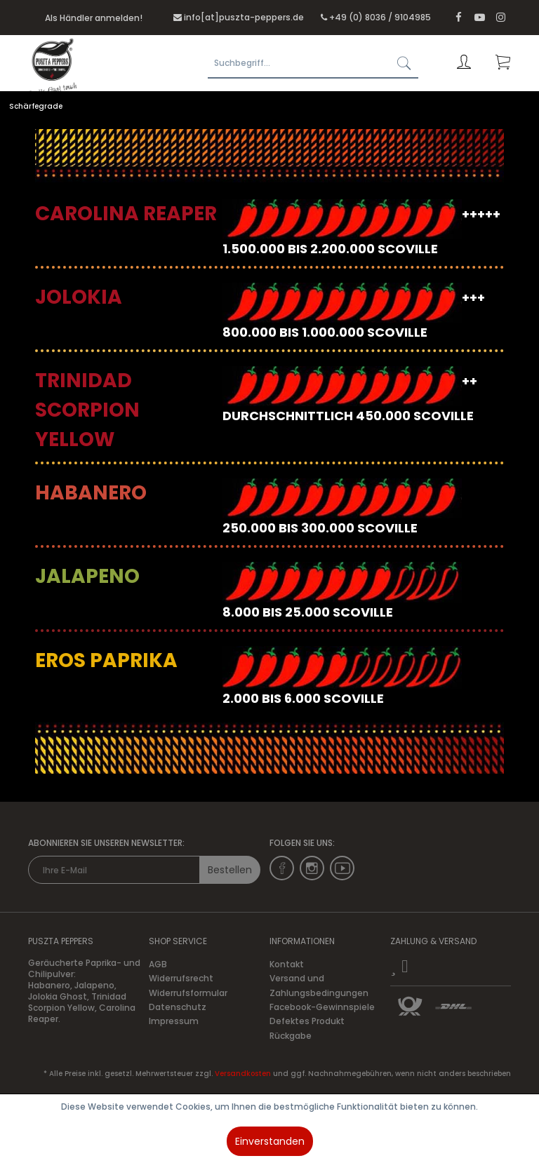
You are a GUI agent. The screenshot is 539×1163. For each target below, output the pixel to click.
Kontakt (287, 964)
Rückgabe (291, 1036)
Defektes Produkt (307, 1021)
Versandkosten (243, 1073)
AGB (158, 964)
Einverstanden (270, 1141)
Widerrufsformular (188, 993)
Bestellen (230, 870)
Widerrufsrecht (181, 978)
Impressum (174, 1021)
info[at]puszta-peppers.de (244, 17)
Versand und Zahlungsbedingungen (319, 985)
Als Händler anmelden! (93, 18)
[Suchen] (404, 63)
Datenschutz (177, 1007)
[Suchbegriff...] (313, 63)
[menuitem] (314, 63)
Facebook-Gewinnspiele (322, 1007)
